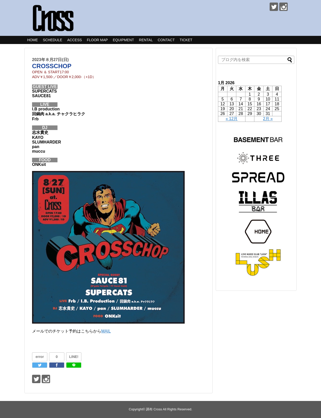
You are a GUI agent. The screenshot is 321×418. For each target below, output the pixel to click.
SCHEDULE (52, 40)
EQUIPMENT (123, 40)
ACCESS (74, 40)
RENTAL (146, 40)
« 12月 (232, 119)
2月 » (268, 119)
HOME (32, 40)
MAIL (106, 331)
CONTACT (166, 40)
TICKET (186, 40)
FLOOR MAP (97, 40)
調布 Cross (154, 409)
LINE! (74, 357)
